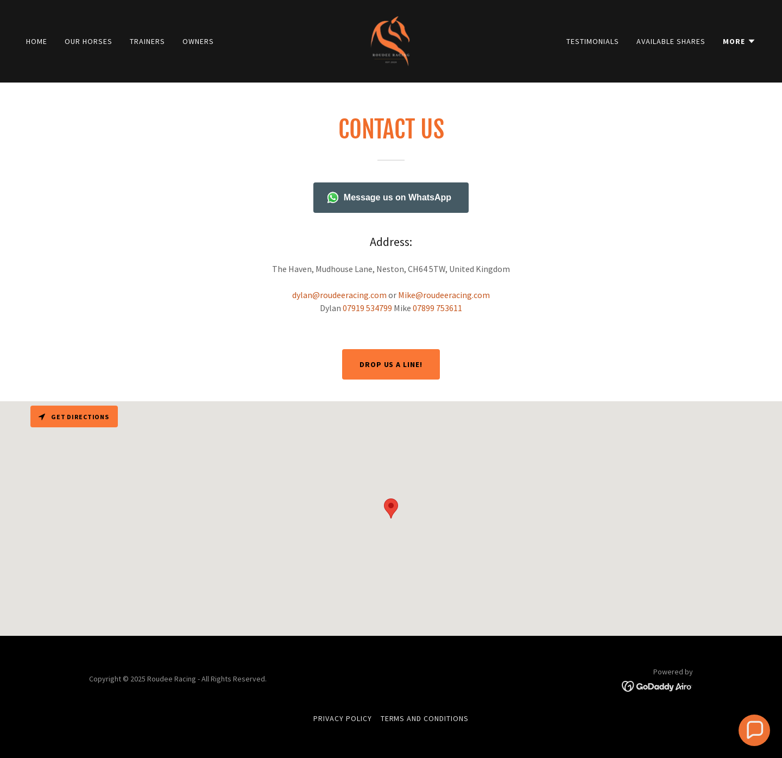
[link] (391, 40)
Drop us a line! (391, 364)
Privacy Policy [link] (342, 718)
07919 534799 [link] (367, 307)
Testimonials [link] (592, 41)
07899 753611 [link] (437, 307)
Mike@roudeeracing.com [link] (444, 294)
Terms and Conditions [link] (425, 718)
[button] (739, 41)
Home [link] (36, 41)
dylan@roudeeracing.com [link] (339, 294)
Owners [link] (198, 41)
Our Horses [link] (88, 41)
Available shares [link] (670, 41)
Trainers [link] (147, 41)
